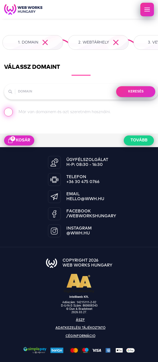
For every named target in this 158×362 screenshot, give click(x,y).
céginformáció (80, 336)
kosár (19, 139)
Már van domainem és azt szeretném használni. (57, 113)
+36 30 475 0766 (83, 182)
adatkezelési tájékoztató (80, 328)
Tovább (139, 140)
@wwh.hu (78, 233)
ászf (80, 320)
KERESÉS (136, 91)
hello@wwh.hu (85, 199)
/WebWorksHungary (91, 216)
